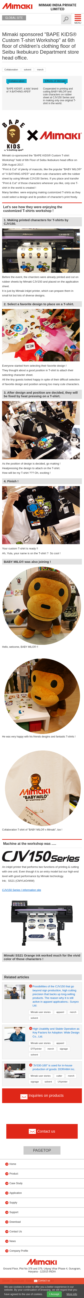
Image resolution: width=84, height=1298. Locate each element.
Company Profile (18, 1250)
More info (72, 1294)
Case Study (15, 1183)
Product (13, 1173)
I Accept (54, 1294)
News (12, 1241)
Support (13, 1212)
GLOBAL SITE (14, 17)
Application (15, 1193)
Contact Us (15, 1231)
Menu (78, 19)
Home (12, 1164)
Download (15, 1221)
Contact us (42, 1280)
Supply (13, 1202)
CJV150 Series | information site (21, 890)
